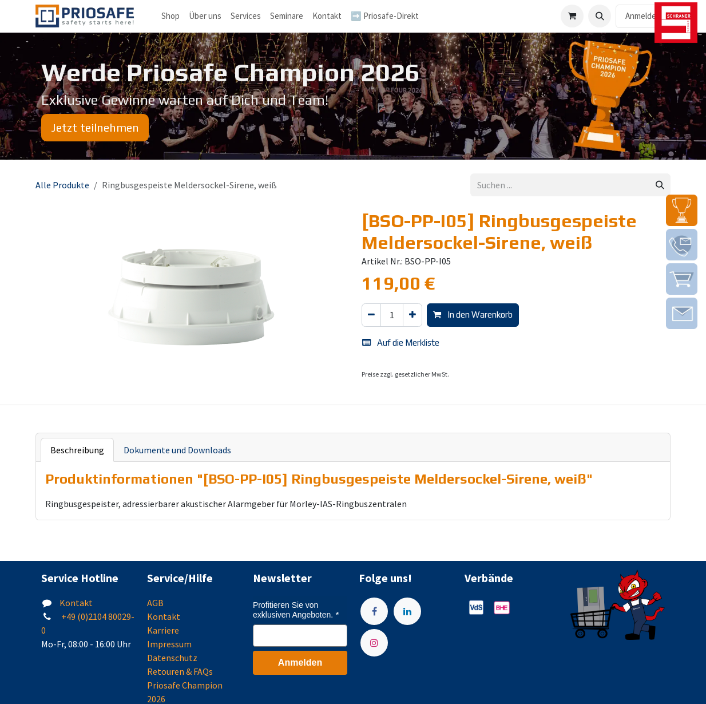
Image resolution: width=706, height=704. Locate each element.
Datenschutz (172, 657)
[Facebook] (374, 611)
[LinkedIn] (407, 611)
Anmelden (643, 15)
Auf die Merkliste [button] (400, 342)
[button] (599, 16)
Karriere (163, 630)
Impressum (169, 644)
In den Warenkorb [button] (473, 314)
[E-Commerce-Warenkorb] (572, 16)
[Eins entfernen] (371, 315)
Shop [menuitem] (170, 15)
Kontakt (76, 602)
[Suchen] (660, 185)
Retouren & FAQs (180, 671)
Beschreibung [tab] (77, 450)
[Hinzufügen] (412, 315)
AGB (155, 602)
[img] (681, 210)
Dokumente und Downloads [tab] (177, 450)
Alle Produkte (62, 185)
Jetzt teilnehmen (95, 127)
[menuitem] (205, 16)
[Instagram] (374, 642)
